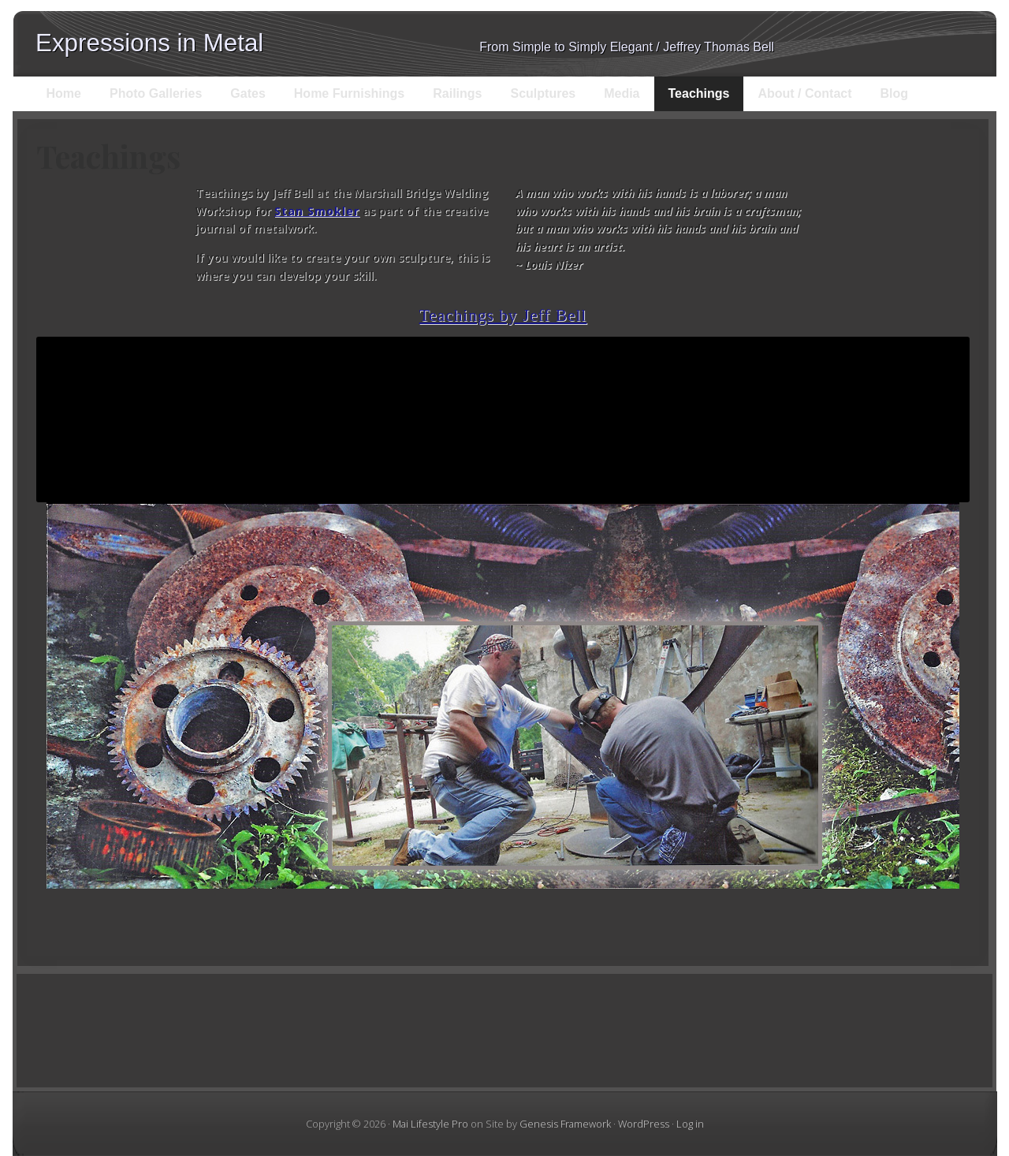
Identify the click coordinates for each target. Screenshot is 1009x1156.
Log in (690, 1124)
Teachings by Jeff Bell (503, 315)
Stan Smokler (316, 210)
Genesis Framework (565, 1124)
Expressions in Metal (149, 43)
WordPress (643, 1124)
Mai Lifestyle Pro (430, 1124)
